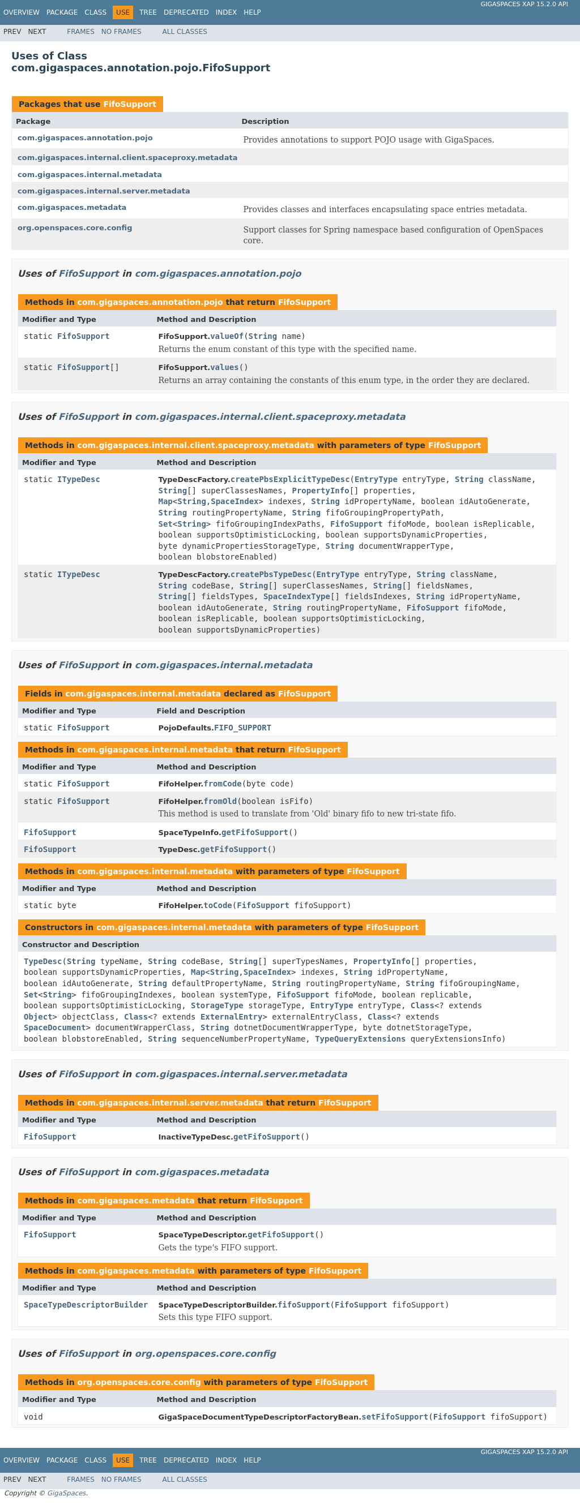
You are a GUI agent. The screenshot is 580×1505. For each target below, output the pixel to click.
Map (166, 501)
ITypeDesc (78, 479)
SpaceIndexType (296, 596)
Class (95, 12)
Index (226, 12)
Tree (148, 12)
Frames (81, 32)
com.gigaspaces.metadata (72, 207)
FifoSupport (129, 104)
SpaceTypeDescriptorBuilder (86, 1304)
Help (252, 12)
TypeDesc (43, 961)
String (263, 336)
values (224, 367)
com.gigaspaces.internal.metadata (90, 174)
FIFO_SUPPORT (242, 727)
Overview (21, 12)
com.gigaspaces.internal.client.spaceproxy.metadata (127, 157)
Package (62, 12)
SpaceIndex (234, 501)
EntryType (376, 479)
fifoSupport (304, 1304)
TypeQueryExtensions (360, 1038)
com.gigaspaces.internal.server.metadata (104, 191)
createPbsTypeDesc (271, 574)
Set (166, 523)
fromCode (222, 783)
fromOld (220, 801)
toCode (217, 905)
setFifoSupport (394, 1416)
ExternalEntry (232, 1016)
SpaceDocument (55, 1027)
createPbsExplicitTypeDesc (290, 479)
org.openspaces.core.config (75, 227)
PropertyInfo (320, 490)
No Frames (121, 32)
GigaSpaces (66, 1493)
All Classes (185, 32)
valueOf (227, 336)
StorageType (217, 1005)
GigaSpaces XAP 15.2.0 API (524, 4)
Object (38, 1016)
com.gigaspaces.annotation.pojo (85, 138)
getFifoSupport (254, 832)
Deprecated (186, 12)
